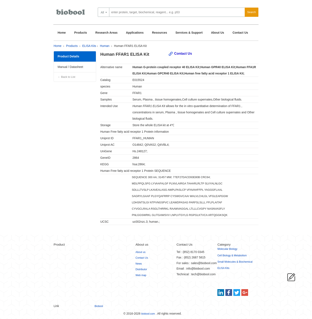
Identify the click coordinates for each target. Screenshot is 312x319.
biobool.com (148, 313)
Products (80, 32)
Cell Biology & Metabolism (232, 255)
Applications (135, 32)
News (139, 263)
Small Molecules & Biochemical (235, 261)
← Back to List (66, 76)
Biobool (99, 306)
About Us (217, 32)
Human (104, 46)
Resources (159, 32)
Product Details (68, 56)
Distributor (141, 269)
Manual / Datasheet (70, 67)
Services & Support (189, 32)
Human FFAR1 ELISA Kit (130, 46)
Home (62, 32)
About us (140, 252)
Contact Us (240, 32)
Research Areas (106, 32)
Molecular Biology (227, 249)
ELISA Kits (89, 46)
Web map (141, 275)
